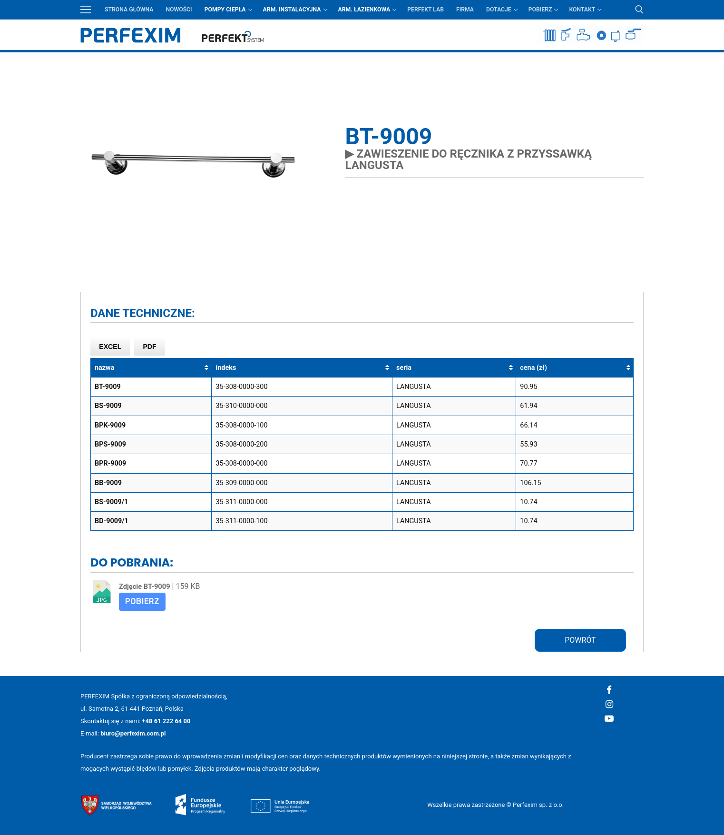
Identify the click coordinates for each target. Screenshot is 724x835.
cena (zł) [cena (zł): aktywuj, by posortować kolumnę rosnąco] (533, 368)
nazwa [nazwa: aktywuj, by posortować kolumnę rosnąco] (104, 368)
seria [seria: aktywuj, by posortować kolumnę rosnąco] (403, 368)
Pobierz (142, 601)
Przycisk (637, 59)
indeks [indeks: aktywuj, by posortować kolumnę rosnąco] (225, 368)
